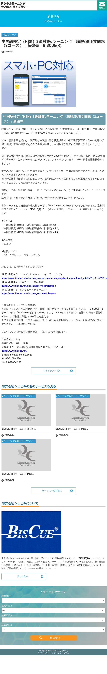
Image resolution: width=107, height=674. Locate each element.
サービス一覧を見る (52, 490)
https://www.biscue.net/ (14, 350)
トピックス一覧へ (52, 370)
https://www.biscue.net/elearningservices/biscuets (28, 293)
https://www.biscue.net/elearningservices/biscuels (28, 285)
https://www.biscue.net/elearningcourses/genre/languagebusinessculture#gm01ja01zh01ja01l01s (54, 278)
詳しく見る (22, 576)
